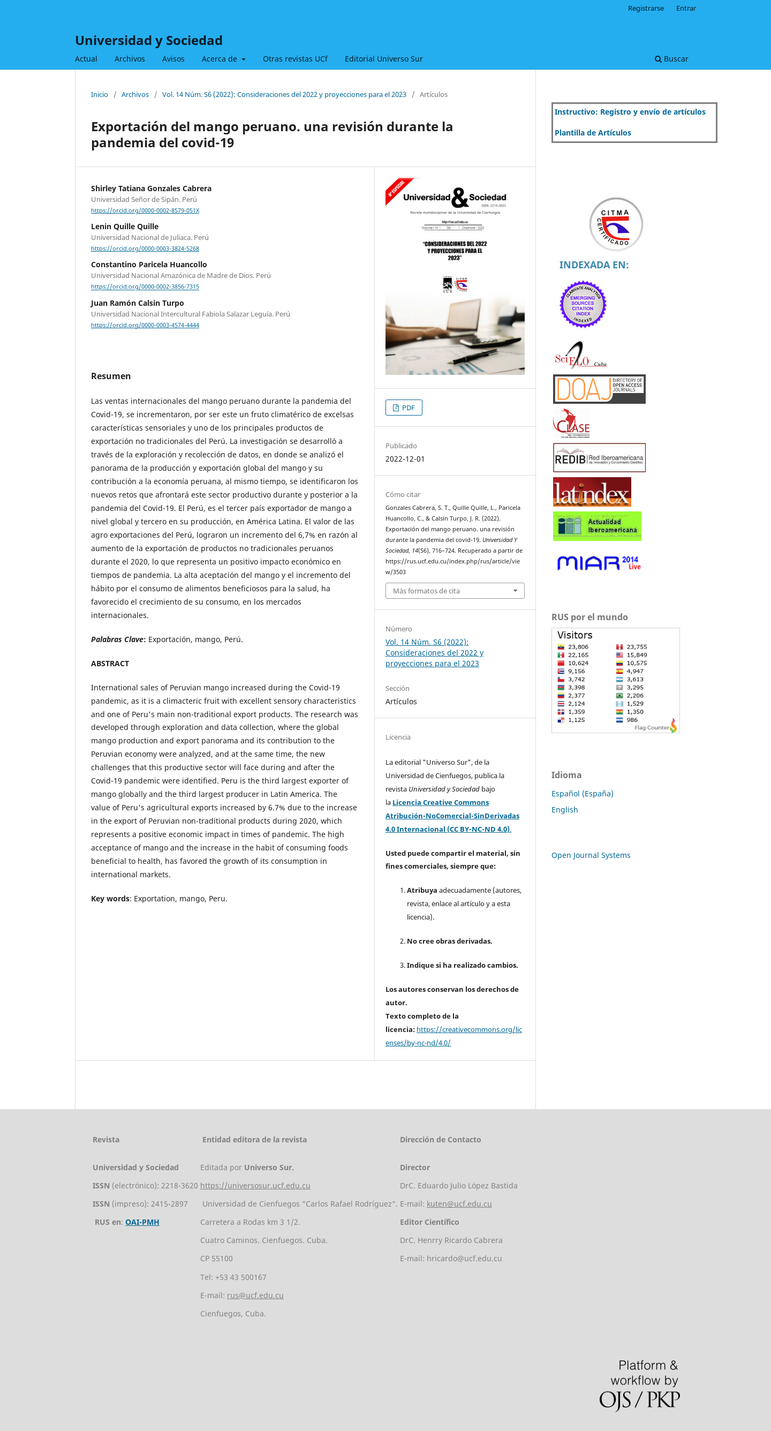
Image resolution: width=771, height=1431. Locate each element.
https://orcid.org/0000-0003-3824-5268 (145, 248)
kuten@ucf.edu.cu (459, 1204)
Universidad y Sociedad (149, 40)
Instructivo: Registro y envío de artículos (630, 112)
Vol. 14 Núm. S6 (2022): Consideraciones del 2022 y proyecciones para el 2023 (284, 94)
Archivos (130, 59)
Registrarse (646, 8)
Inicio (99, 94)
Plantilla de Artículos (593, 132)
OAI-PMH (142, 1222)
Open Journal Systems (591, 855)
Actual (86, 59)
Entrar (686, 8)
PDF (407, 407)
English (564, 809)
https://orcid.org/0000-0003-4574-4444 (145, 325)
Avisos (173, 59)
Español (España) (582, 793)
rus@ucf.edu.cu (255, 1295)
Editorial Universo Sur (384, 59)
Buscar (672, 59)
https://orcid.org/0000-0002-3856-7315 (145, 287)
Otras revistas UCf (295, 59)
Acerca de (220, 59)
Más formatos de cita (426, 591)
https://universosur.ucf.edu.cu (255, 1185)
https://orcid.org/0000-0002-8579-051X (145, 210)
